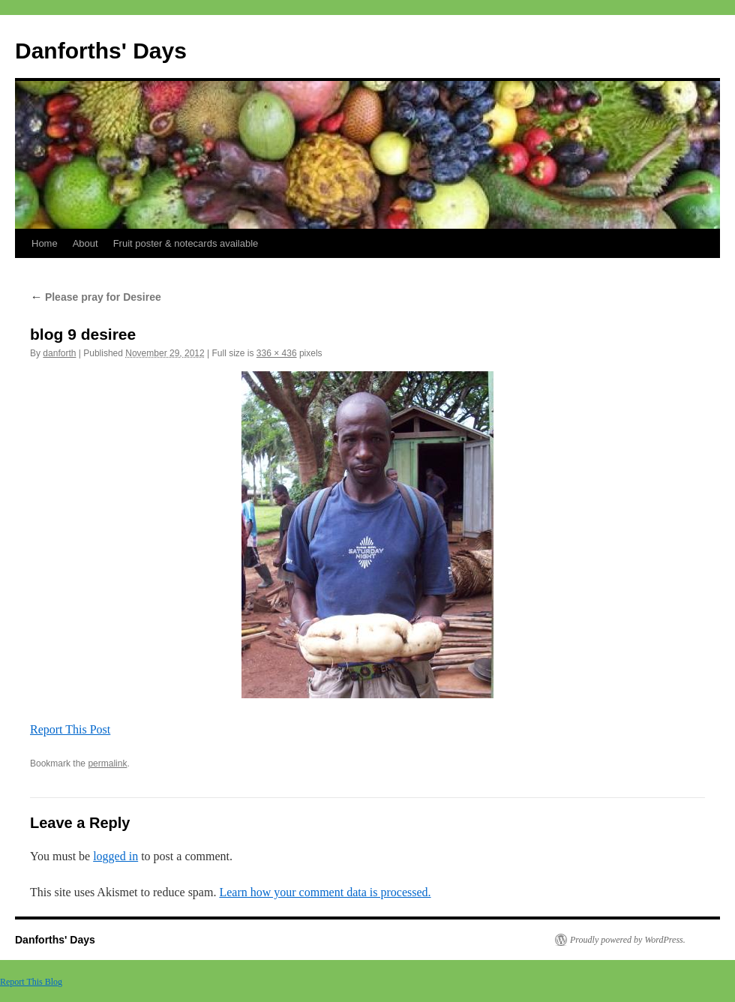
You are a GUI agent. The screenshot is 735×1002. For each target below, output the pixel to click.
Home (45, 243)
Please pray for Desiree (95, 297)
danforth (59, 353)
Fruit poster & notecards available (186, 243)
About (85, 243)
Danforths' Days (101, 50)
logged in (115, 856)
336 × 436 (276, 353)
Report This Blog (31, 981)
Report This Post (70, 729)
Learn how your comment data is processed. (324, 892)
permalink (107, 763)
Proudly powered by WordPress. (628, 939)
